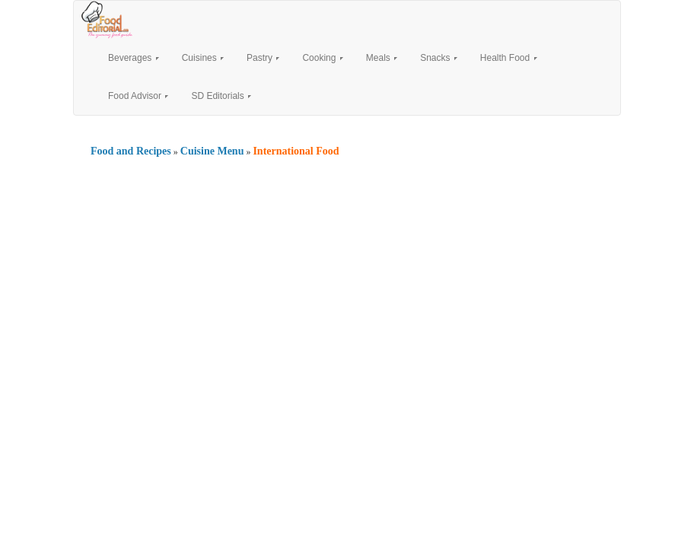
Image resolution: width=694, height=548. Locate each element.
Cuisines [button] (203, 58)
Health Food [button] (508, 58)
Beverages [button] (133, 58)
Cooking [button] (322, 58)
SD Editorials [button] (221, 96)
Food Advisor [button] (138, 96)
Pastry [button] (263, 58)
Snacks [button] (438, 58)
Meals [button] (381, 58)
